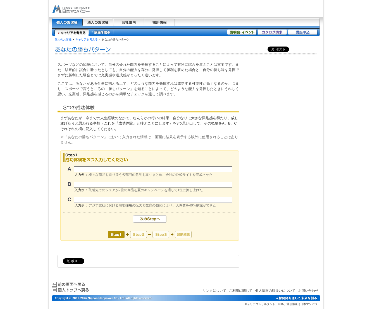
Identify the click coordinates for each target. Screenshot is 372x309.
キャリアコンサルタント (259, 304)
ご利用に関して (240, 291)
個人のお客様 (63, 39)
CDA (281, 304)
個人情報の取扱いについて (275, 291)
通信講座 (292, 304)
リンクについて (214, 291)
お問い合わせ (308, 291)
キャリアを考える (86, 39)
